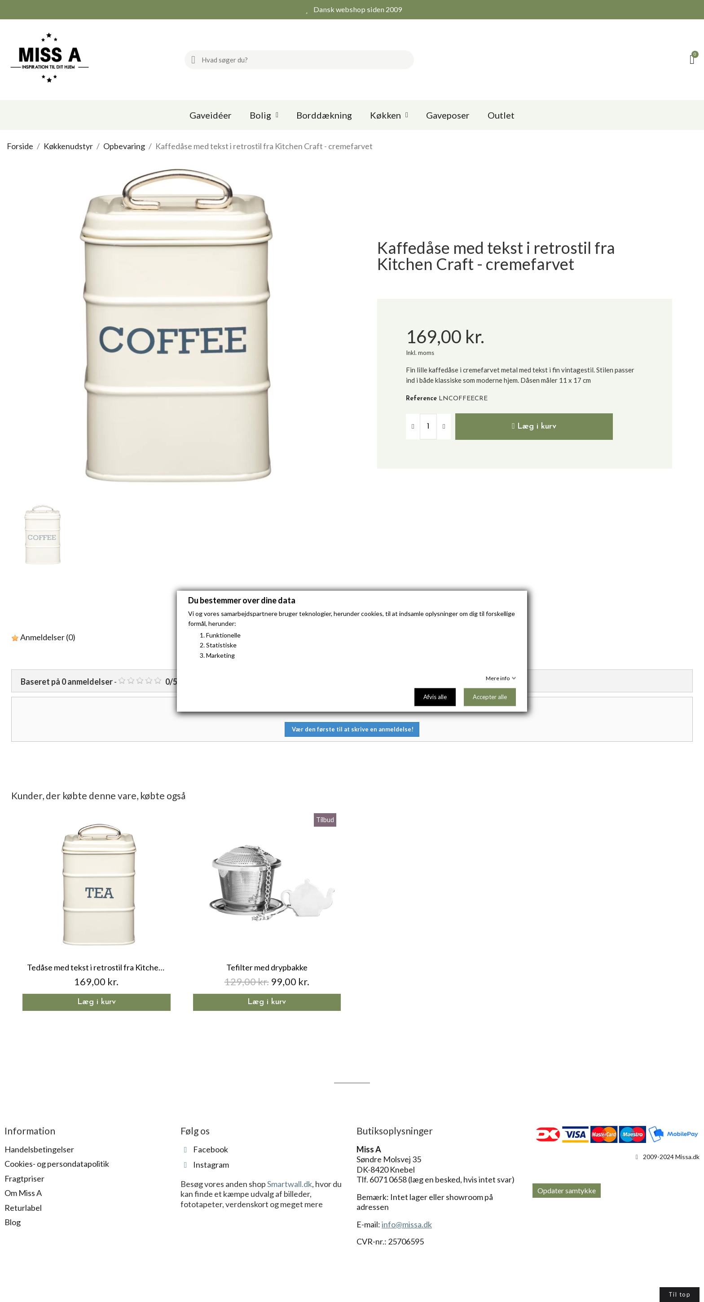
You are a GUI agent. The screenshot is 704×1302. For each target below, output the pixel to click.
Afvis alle (435, 696)
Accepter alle (490, 696)
